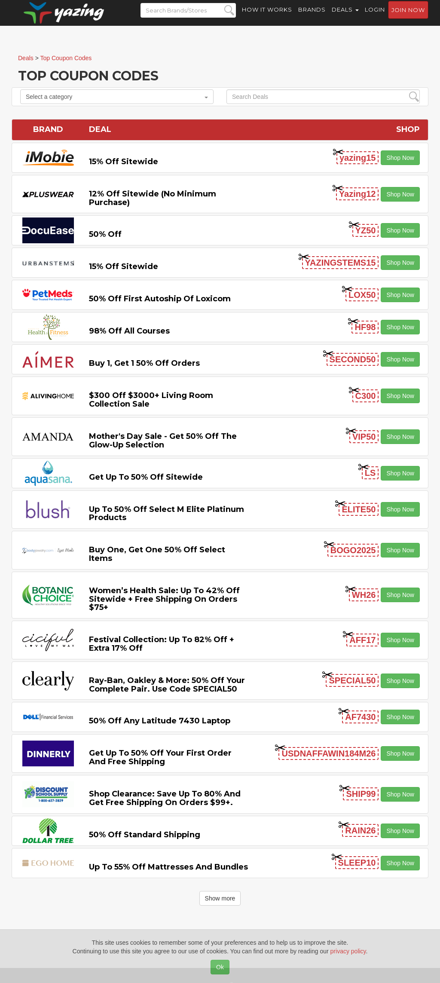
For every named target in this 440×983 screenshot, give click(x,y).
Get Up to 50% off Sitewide (146, 477)
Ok (220, 967)
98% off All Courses (129, 331)
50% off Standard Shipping (144, 834)
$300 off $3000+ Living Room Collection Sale (151, 400)
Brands (312, 17)
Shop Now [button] (400, 157)
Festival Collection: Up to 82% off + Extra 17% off (161, 644)
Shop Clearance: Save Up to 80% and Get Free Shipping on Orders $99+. (165, 798)
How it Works (267, 17)
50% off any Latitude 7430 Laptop (159, 721)
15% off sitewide (123, 161)
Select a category (117, 96)
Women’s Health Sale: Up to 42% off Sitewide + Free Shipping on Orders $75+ (164, 599)
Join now (408, 17)
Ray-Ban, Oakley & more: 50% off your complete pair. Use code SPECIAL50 (167, 685)
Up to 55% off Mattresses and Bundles (168, 867)
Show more (220, 898)
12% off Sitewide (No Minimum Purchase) (152, 198)
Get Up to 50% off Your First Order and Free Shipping (160, 757)
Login (375, 17)
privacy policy (348, 951)
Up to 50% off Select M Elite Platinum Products (166, 514)
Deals (345, 17)
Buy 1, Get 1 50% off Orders (144, 363)
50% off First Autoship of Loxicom (160, 298)
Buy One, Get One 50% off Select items (157, 554)
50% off (105, 234)
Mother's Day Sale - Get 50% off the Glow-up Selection (163, 441)
